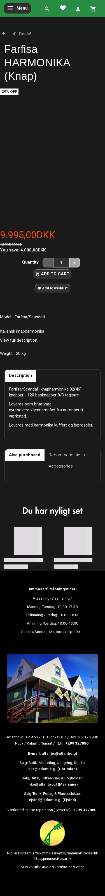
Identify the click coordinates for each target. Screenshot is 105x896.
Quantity (31, 262)
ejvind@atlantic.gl (45, 799)
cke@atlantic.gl (42, 768)
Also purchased (24, 454)
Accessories (61, 466)
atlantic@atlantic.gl (59, 753)
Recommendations (67, 454)
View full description (18, 340)
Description (20, 375)
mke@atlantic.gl (42, 784)
